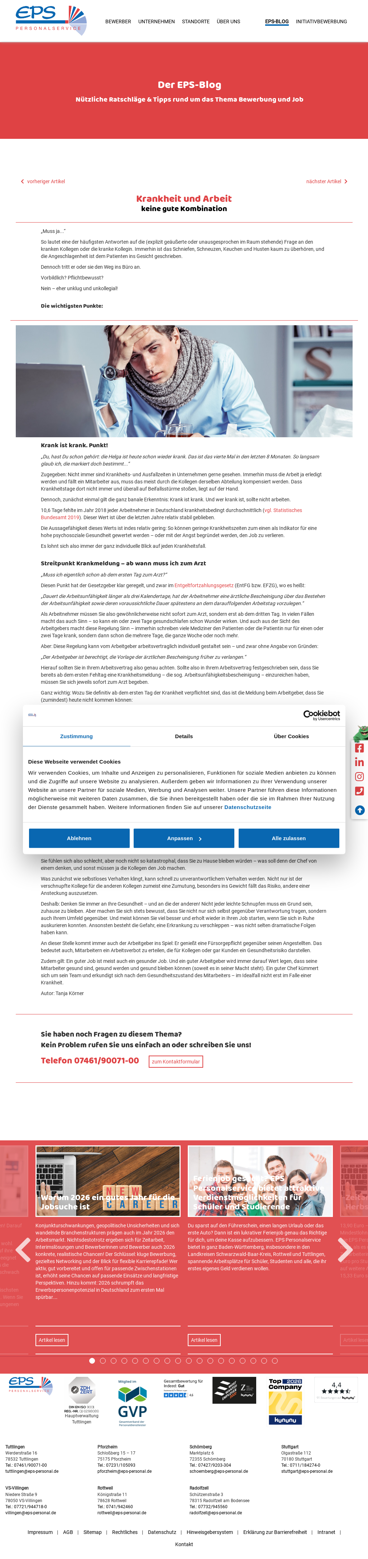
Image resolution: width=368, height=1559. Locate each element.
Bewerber (118, 21)
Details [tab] (184, 736)
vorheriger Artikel (43, 181)
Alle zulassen (289, 838)
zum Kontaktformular (176, 1061)
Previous (22, 1453)
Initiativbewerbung (321, 21)
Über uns (228, 21)
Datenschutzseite (247, 807)
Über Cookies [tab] (291, 736)
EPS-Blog (277, 21)
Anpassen (184, 838)
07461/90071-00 (106, 1061)
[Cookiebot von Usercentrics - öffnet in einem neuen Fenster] (308, 715)
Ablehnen (79, 838)
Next (345, 1453)
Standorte (196, 21)
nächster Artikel (327, 181)
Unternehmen (156, 21)
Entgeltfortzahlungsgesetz (204, 585)
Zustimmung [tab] (76, 736)
